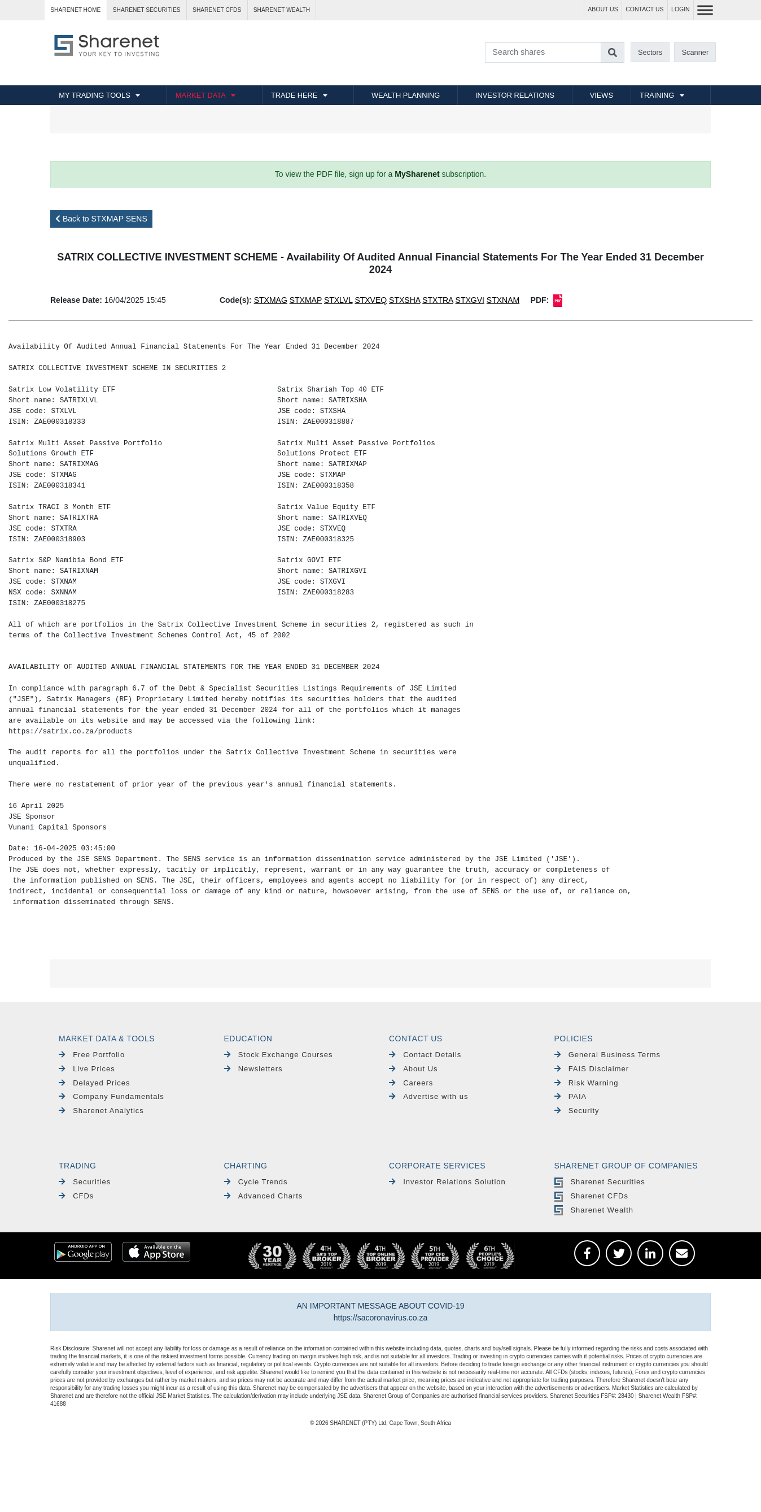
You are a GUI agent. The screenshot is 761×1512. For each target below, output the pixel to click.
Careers (411, 1083)
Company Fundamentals (111, 1096)
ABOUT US (603, 9)
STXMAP (306, 300)
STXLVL (338, 300)
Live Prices (87, 1069)
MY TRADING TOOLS (94, 95)
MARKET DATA (201, 95)
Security (577, 1110)
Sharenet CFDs (217, 10)
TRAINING (657, 95)
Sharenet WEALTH (281, 10)
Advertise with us (428, 1096)
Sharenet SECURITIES (147, 10)
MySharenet (417, 174)
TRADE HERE (294, 95)
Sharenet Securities (599, 1182)
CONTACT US (644, 9)
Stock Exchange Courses (278, 1054)
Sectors (650, 52)
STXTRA (437, 300)
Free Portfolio (92, 1054)
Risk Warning (586, 1083)
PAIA (570, 1096)
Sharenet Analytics (101, 1110)
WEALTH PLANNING (405, 95)
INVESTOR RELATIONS (514, 95)
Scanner (695, 52)
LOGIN (680, 9)
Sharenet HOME (75, 10)
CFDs (76, 1196)
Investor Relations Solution (447, 1182)
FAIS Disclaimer (591, 1069)
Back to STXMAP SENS (101, 218)
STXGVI (470, 300)
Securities (85, 1182)
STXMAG (270, 300)
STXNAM (503, 300)
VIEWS (601, 95)
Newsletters (253, 1069)
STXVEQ (371, 300)
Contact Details (425, 1054)
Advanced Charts (263, 1196)
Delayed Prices (94, 1083)
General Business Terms (607, 1054)
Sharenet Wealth (593, 1210)
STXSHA (404, 300)
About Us (413, 1069)
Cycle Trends (256, 1182)
